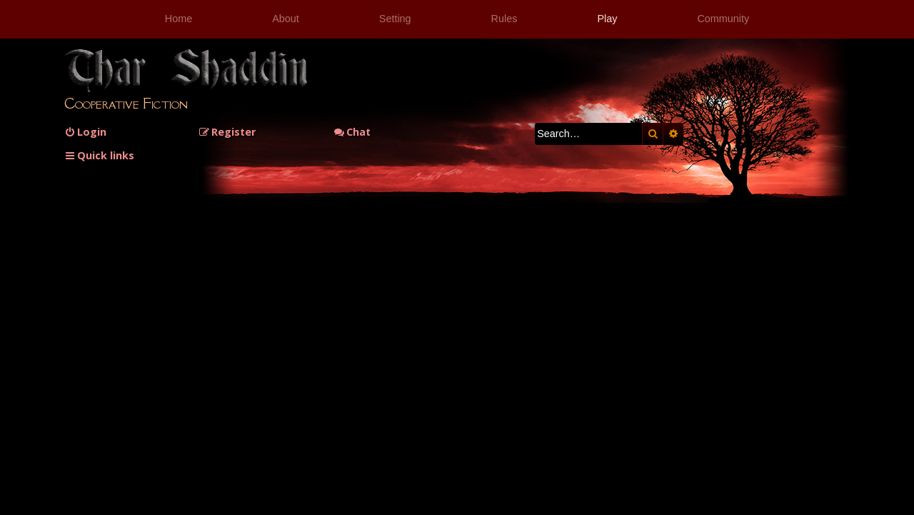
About (285, 18)
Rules (504, 18)
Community (723, 18)
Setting (395, 18)
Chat (352, 132)
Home (178, 18)
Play (607, 18)
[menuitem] (85, 132)
